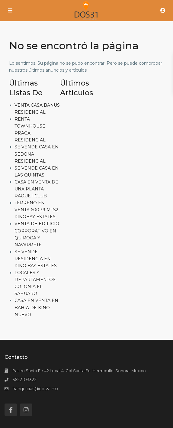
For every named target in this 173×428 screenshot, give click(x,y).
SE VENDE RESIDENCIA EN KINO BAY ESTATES (35, 258)
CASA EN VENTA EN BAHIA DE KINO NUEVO (36, 307)
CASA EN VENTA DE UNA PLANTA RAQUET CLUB (36, 189)
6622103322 (24, 379)
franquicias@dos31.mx (35, 388)
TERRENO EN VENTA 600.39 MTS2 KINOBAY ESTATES (36, 209)
